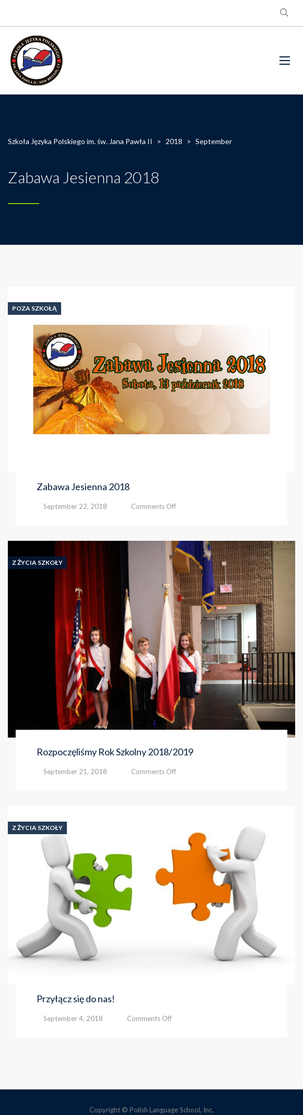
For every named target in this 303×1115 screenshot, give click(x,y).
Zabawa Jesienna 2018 (83, 486)
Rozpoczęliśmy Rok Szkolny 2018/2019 (115, 751)
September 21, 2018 (75, 771)
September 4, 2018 (73, 1018)
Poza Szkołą (34, 308)
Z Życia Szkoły (37, 563)
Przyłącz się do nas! (76, 998)
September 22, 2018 (75, 506)
